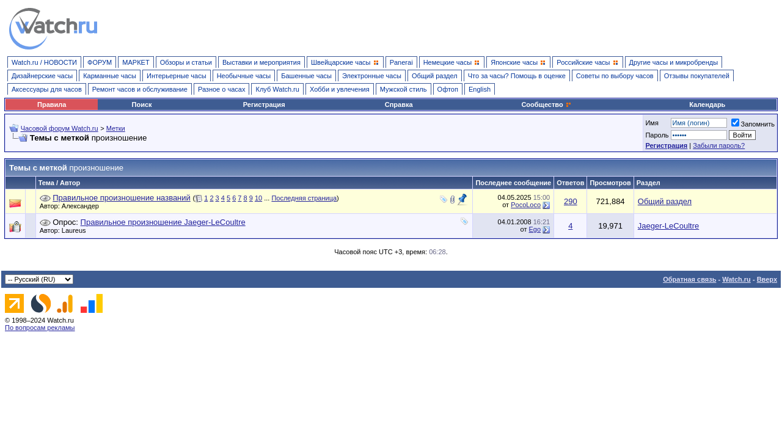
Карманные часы (109, 75)
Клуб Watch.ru (277, 89)
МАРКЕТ (135, 62)
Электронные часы (371, 75)
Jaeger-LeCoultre (668, 225)
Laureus (77, 230)
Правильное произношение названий (122, 197)
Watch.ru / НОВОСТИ (44, 62)
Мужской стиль (403, 89)
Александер (83, 206)
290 (570, 201)
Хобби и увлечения (340, 89)
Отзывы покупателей (696, 75)
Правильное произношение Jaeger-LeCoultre (163, 222)
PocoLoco (526, 204)
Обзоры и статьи (186, 62)
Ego (535, 229)
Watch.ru (736, 279)
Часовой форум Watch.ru (59, 128)
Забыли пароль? (719, 145)
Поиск (142, 104)
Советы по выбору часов (615, 75)
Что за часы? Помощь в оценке (517, 75)
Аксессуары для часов (47, 89)
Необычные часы (244, 75)
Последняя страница (304, 198)
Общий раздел (435, 75)
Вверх (767, 279)
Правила (51, 104)
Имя (651, 123)
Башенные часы (306, 75)
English (480, 89)
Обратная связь (689, 279)
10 (258, 198)
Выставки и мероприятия (261, 62)
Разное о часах (222, 89)
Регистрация (264, 104)
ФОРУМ (99, 62)
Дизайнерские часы (42, 75)
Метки (115, 128)
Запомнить (753, 124)
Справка (399, 104)
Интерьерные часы (176, 75)
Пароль (656, 135)
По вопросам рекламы (40, 327)
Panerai (401, 62)
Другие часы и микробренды (673, 62)
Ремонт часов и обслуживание (140, 89)
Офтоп (447, 89)
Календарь (707, 104)
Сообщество (546, 104)
